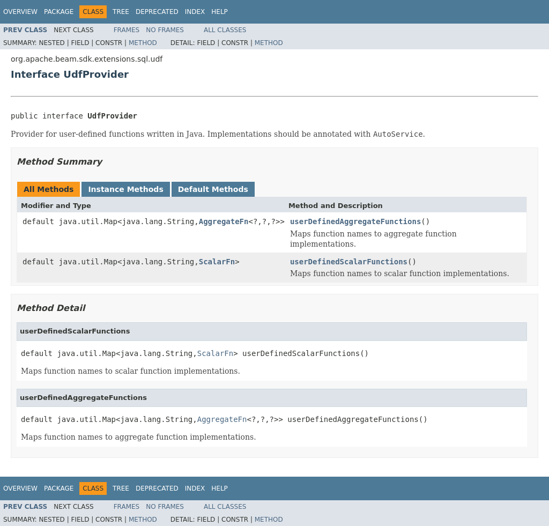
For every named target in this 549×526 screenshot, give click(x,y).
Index (195, 12)
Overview (20, 12)
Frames (127, 30)
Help (219, 12)
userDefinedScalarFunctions (348, 261)
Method (143, 43)
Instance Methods (125, 189)
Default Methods (213, 189)
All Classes (225, 30)
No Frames (165, 30)
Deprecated (157, 12)
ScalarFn (217, 261)
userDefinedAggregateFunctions (355, 221)
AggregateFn (224, 221)
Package (58, 12)
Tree (121, 12)
